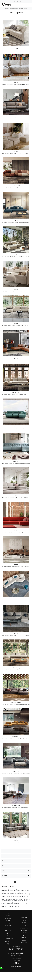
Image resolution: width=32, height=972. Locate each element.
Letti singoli (24, 922)
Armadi (24, 923)
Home (6, 8)
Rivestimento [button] (5, 860)
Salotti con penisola (23, 8)
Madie (8, 935)
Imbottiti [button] (4, 856)
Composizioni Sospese (8, 938)
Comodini (24, 920)
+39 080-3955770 (17, 955)
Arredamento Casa (12, 8)
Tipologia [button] (4, 870)
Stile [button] (3, 865)
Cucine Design (8, 925)
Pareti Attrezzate (8, 933)
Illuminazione (24, 930)
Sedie (8, 944)
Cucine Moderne (8, 926)
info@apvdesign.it (17, 958)
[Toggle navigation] (30, 4)
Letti (24, 919)
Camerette (24, 925)
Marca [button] (3, 851)
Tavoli (8, 943)
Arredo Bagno (24, 913)
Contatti (8, 920)
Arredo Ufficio (24, 937)
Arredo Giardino (24, 942)
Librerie (7, 932)
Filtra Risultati (16, 17)
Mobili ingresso (8, 941)
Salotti (17, 8)
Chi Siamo (8, 915)
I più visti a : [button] (4, 875)
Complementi (24, 932)
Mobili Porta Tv (8, 940)
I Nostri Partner (8, 918)
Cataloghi (8, 917)
